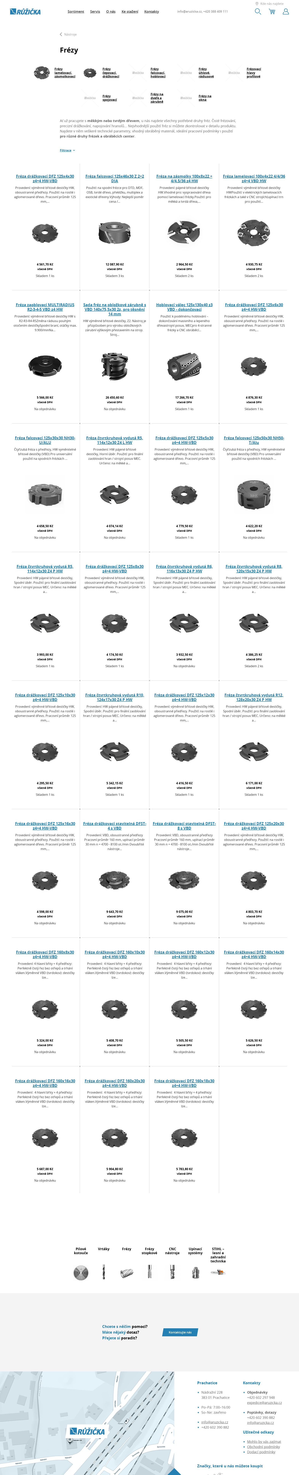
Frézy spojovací (110, 98)
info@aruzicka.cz (189, 11)
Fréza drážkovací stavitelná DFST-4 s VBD (114, 826)
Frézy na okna (205, 98)
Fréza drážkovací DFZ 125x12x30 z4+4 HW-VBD (184, 697)
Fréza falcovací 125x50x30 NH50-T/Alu (254, 440)
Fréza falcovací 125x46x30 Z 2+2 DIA (114, 178)
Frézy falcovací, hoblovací (158, 72)
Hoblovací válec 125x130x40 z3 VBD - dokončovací (184, 307)
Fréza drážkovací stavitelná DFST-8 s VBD (184, 826)
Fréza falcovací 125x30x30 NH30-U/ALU (45, 440)
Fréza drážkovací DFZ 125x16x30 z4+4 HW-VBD (45, 826)
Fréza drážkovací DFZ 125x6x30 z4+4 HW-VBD (254, 307)
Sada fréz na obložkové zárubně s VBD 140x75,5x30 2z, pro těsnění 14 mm (114, 309)
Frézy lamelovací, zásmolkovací (65, 72)
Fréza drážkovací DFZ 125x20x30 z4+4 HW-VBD (254, 826)
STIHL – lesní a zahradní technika (218, 1255)
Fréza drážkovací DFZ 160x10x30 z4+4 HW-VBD (115, 954)
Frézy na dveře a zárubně (157, 98)
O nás (111, 11)
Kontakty (151, 11)
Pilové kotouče (81, 1251)
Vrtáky (103, 1249)
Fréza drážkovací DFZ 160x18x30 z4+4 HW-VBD (184, 1083)
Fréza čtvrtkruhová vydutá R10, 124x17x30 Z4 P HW (114, 697)
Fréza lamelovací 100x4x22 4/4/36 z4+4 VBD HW (254, 178)
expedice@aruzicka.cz (264, 1402)
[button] (67, 150)
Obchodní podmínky (263, 1446)
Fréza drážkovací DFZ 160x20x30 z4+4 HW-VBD (115, 1083)
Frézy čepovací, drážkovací (111, 72)
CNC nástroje (172, 1251)
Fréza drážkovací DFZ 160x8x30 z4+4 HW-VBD (45, 954)
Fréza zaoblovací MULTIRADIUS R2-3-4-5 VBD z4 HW (45, 307)
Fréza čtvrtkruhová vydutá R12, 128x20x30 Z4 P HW (253, 697)
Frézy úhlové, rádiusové (206, 72)
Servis (95, 11)
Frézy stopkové (149, 1251)
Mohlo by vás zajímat (264, 1441)
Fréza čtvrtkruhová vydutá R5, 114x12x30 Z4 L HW (114, 440)
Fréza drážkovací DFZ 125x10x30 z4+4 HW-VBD (45, 697)
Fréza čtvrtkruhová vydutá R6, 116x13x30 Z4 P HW (184, 569)
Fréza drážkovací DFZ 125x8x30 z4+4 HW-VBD (115, 569)
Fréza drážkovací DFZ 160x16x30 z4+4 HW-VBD (45, 1083)
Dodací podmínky (261, 1452)
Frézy (126, 1249)
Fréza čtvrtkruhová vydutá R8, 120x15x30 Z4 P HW (254, 569)
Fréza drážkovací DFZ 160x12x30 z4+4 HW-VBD (184, 954)
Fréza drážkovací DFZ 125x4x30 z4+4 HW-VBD (45, 178)
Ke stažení (130, 11)
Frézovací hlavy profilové (254, 72)
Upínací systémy (195, 1251)
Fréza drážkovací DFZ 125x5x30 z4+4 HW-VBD (184, 440)
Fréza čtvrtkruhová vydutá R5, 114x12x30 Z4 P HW (45, 569)
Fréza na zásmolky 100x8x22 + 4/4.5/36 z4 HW (184, 178)
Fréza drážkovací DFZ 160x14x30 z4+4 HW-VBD (254, 954)
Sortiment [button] (76, 11)
